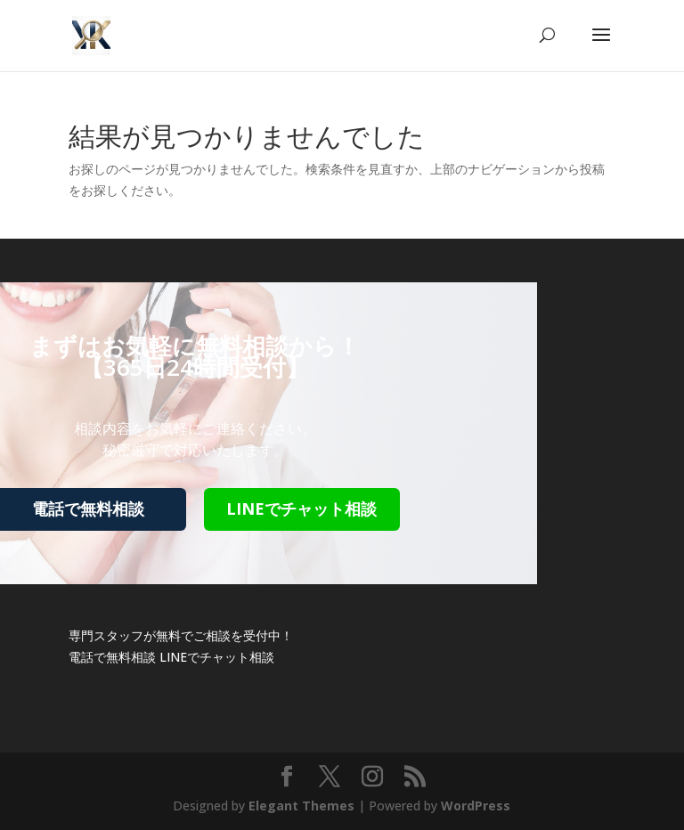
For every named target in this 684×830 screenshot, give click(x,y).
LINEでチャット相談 (301, 508)
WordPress (475, 805)
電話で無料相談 (112, 656)
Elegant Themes (301, 805)
